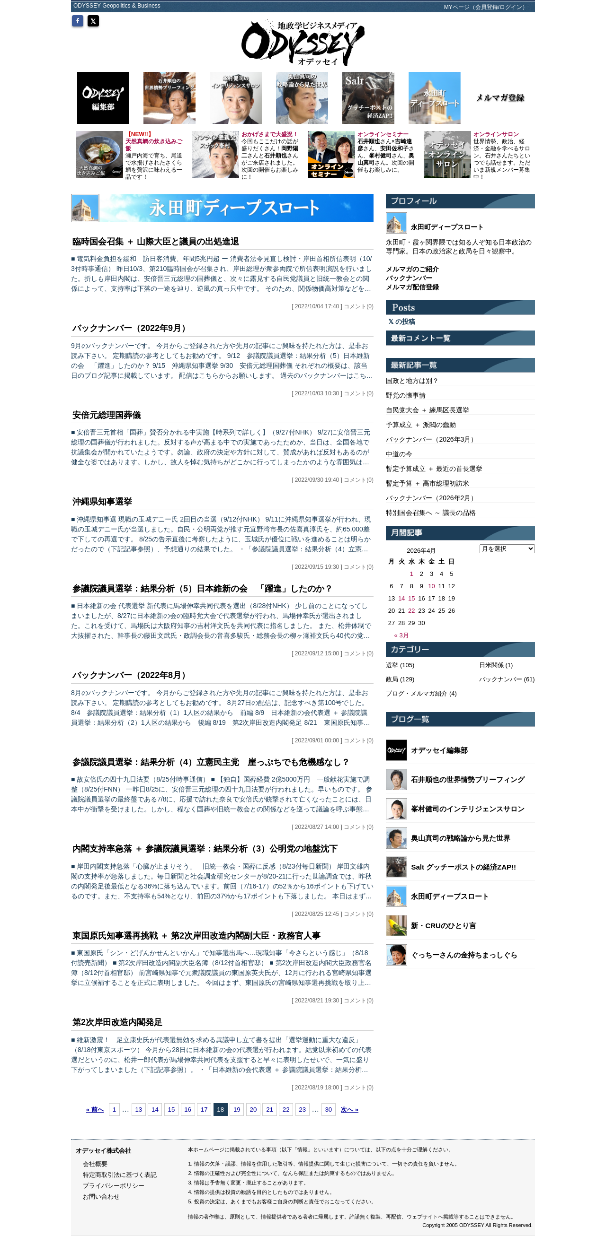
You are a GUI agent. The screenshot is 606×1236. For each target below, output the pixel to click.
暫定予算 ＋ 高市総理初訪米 (427, 483)
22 (286, 1109)
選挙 (392, 665)
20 (253, 1109)
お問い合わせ (101, 1196)
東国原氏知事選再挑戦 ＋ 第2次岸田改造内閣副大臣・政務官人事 (196, 935)
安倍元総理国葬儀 (106, 415)
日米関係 (491, 665)
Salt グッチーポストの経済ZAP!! (463, 867)
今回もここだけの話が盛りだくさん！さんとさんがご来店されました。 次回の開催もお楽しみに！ (269, 155)
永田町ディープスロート (450, 896)
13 (138, 1109)
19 (237, 1109)
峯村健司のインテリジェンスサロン (468, 809)
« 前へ (95, 1109)
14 (155, 1109)
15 (171, 1109)
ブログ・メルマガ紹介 (416, 693)
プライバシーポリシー (113, 1185)
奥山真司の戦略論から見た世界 (460, 838)
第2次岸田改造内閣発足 (117, 1022)
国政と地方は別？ (412, 380)
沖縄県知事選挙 (102, 501)
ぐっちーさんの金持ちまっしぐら (464, 955)
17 (204, 1109)
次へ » (349, 1109)
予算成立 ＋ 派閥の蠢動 (421, 424)
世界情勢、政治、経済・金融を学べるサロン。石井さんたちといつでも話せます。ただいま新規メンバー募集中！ (501, 155)
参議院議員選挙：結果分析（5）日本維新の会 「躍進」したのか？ (202, 588)
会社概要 (95, 1163)
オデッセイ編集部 (439, 750)
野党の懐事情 (406, 395)
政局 (392, 679)
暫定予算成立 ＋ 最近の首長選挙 (434, 468)
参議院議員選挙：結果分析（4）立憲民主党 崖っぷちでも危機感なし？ (211, 762)
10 (431, 586)
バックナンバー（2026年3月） (431, 439)
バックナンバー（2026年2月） (431, 498)
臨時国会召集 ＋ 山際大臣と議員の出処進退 (155, 241)
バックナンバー (500, 679)
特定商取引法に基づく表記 (120, 1174)
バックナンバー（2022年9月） (131, 328)
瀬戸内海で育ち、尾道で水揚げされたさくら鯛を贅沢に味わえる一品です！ (153, 155)
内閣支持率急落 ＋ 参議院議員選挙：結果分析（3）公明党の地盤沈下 (205, 848)
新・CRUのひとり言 (443, 926)
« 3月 (401, 635)
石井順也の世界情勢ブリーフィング (468, 779)
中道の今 (399, 454)
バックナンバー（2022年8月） (131, 675)
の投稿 (401, 321)
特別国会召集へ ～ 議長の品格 (431, 512)
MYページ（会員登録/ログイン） (486, 7)
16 (187, 1109)
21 (269, 1109)
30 (328, 1109)
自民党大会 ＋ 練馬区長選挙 (427, 410)
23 (302, 1109)
